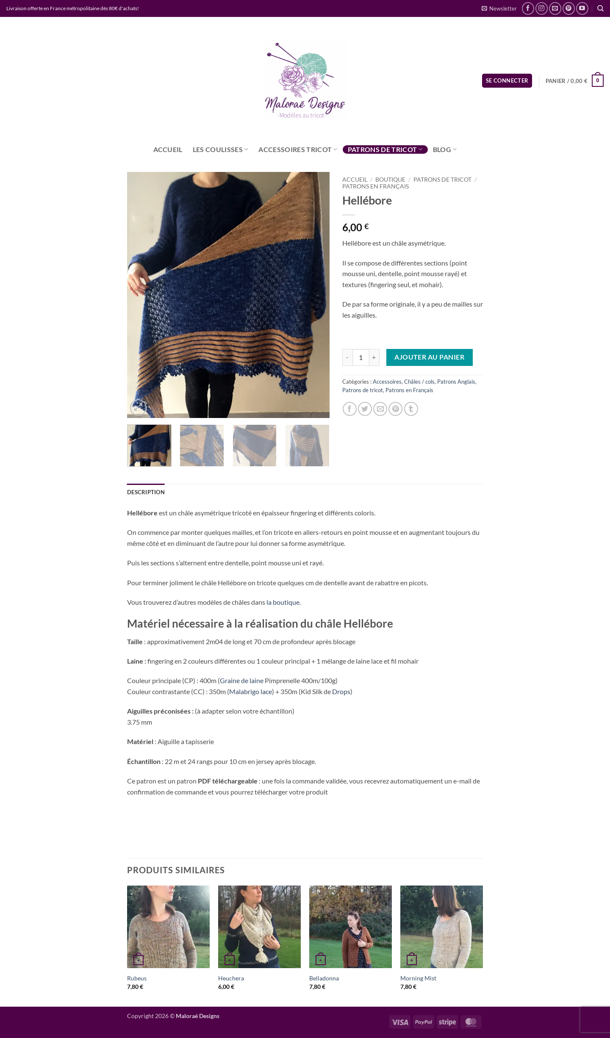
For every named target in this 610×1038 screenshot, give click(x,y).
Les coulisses (221, 149)
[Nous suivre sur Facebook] (528, 8)
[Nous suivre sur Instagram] (541, 8)
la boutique (282, 602)
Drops (341, 691)
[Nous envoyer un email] (555, 8)
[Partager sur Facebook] (350, 409)
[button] (499, 8)
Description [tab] (146, 492)
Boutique (390, 179)
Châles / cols (419, 381)
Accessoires (387, 381)
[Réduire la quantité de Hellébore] (347, 357)
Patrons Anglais (456, 381)
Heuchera (231, 978)
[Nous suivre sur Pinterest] (569, 8)
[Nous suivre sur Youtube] (582, 8)
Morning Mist (418, 978)
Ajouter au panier (429, 357)
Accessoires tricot (297, 149)
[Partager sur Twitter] (365, 409)
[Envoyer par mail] (380, 409)
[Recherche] (600, 8)
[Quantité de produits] (360, 357)
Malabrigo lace (250, 691)
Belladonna (324, 978)
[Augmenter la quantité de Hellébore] (374, 357)
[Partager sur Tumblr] (411, 409)
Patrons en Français (375, 186)
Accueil (168, 149)
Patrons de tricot (385, 149)
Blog (445, 149)
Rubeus (137, 978)
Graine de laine (241, 680)
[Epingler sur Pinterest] (395, 409)
